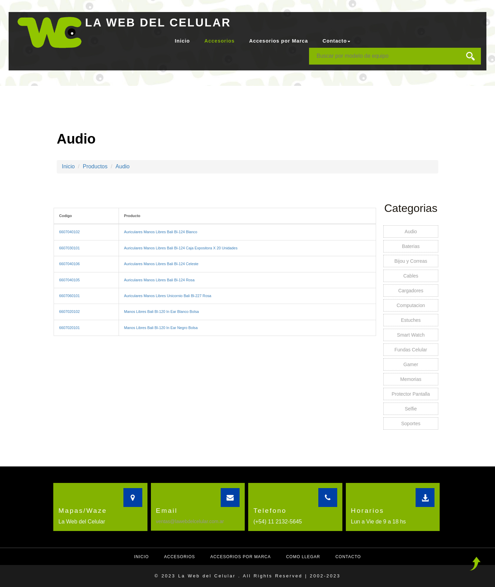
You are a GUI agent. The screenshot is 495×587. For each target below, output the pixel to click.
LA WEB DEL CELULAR (158, 22)
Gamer (411, 364)
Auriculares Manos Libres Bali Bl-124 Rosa (159, 280)
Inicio (182, 41)
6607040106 (69, 264)
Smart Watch (411, 335)
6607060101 (69, 296)
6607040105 (69, 280)
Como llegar (303, 556)
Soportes (410, 423)
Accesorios (219, 41)
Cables (410, 276)
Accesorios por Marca (278, 41)
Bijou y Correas (410, 261)
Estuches (411, 320)
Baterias (410, 246)
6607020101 (69, 328)
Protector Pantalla (411, 394)
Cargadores (410, 290)
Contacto (348, 556)
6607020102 (69, 311)
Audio (123, 166)
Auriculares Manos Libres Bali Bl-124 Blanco (160, 232)
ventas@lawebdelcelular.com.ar (190, 521)
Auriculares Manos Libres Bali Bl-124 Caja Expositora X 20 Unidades (181, 248)
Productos (95, 166)
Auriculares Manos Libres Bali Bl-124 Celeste (161, 264)
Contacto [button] (336, 41)
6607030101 (69, 248)
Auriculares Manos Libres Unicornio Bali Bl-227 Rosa (167, 296)
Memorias (410, 379)
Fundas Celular (411, 349)
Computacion (411, 305)
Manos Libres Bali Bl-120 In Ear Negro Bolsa (161, 328)
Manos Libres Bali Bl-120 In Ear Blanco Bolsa (161, 311)
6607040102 (69, 232)
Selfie (411, 408)
